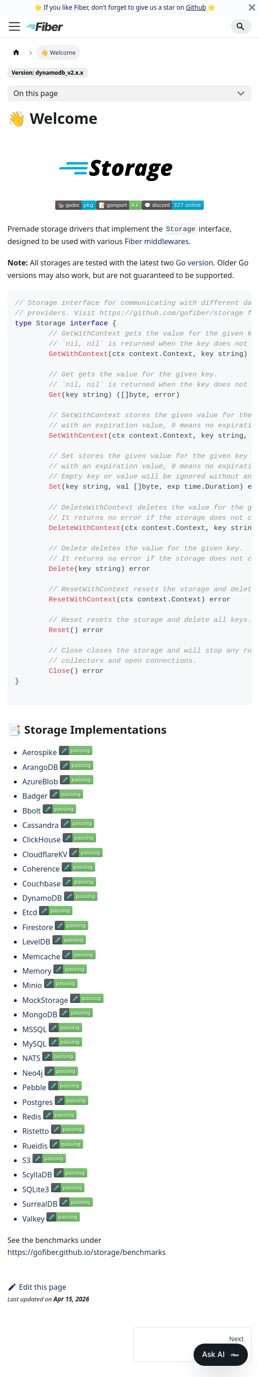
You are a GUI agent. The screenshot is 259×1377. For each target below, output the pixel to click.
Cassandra (40, 825)
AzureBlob (40, 781)
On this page (35, 93)
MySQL (34, 1044)
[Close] (252, 7)
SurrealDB (40, 1204)
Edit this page (36, 1287)
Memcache (41, 956)
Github (196, 7)
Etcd (29, 912)
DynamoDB (42, 898)
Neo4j (32, 1073)
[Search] (241, 26)
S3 (26, 1160)
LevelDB (36, 942)
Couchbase (41, 884)
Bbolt (31, 811)
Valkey (33, 1219)
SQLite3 (35, 1189)
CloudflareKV (44, 854)
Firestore (37, 927)
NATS (31, 1058)
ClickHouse (41, 839)
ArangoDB (40, 767)
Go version (195, 263)
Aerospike (39, 752)
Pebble (34, 1087)
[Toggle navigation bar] (14, 26)
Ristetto (35, 1131)
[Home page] (16, 52)
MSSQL (34, 1029)
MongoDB (40, 1014)
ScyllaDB (37, 1175)
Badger (35, 796)
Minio (32, 985)
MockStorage (45, 1000)
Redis (31, 1117)
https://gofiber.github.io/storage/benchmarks (86, 1252)
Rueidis (35, 1146)
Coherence (41, 869)
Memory (37, 971)
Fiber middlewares (156, 241)
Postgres (37, 1102)
